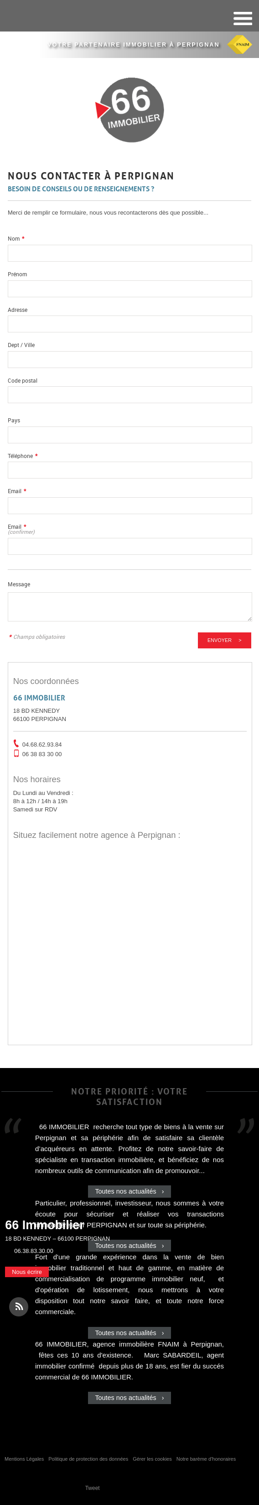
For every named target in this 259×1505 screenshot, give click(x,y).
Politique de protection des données (88, 1459)
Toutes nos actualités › (129, 1191)
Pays (14, 420)
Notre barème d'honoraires (207, 1459)
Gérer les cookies (152, 1459)
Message (19, 584)
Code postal (22, 380)
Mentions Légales (24, 1459)
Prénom (17, 274)
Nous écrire (26, 1271)
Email (17, 491)
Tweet (92, 1488)
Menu (242, 18)
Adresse (17, 309)
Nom (16, 238)
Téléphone (22, 456)
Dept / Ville (21, 345)
